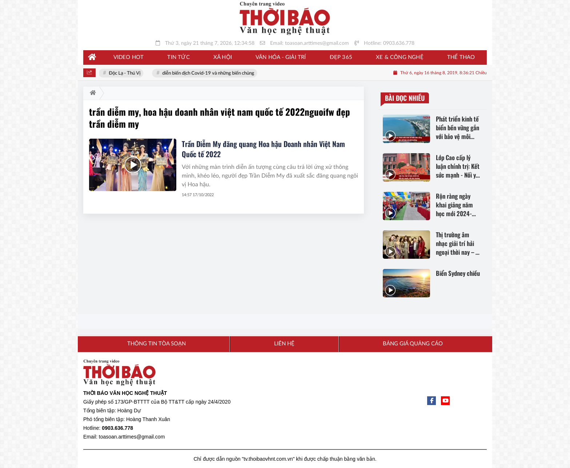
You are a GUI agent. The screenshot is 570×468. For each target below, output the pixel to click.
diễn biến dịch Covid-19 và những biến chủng (209, 73)
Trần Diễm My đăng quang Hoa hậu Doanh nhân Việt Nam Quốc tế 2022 (263, 148)
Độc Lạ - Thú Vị (125, 73)
